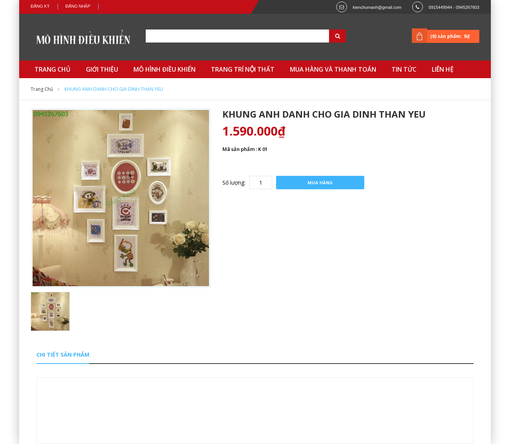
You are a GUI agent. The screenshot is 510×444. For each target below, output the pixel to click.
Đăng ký (40, 6)
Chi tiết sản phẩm (62, 354)
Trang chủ (42, 89)
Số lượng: (233, 182)
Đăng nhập (78, 6)
